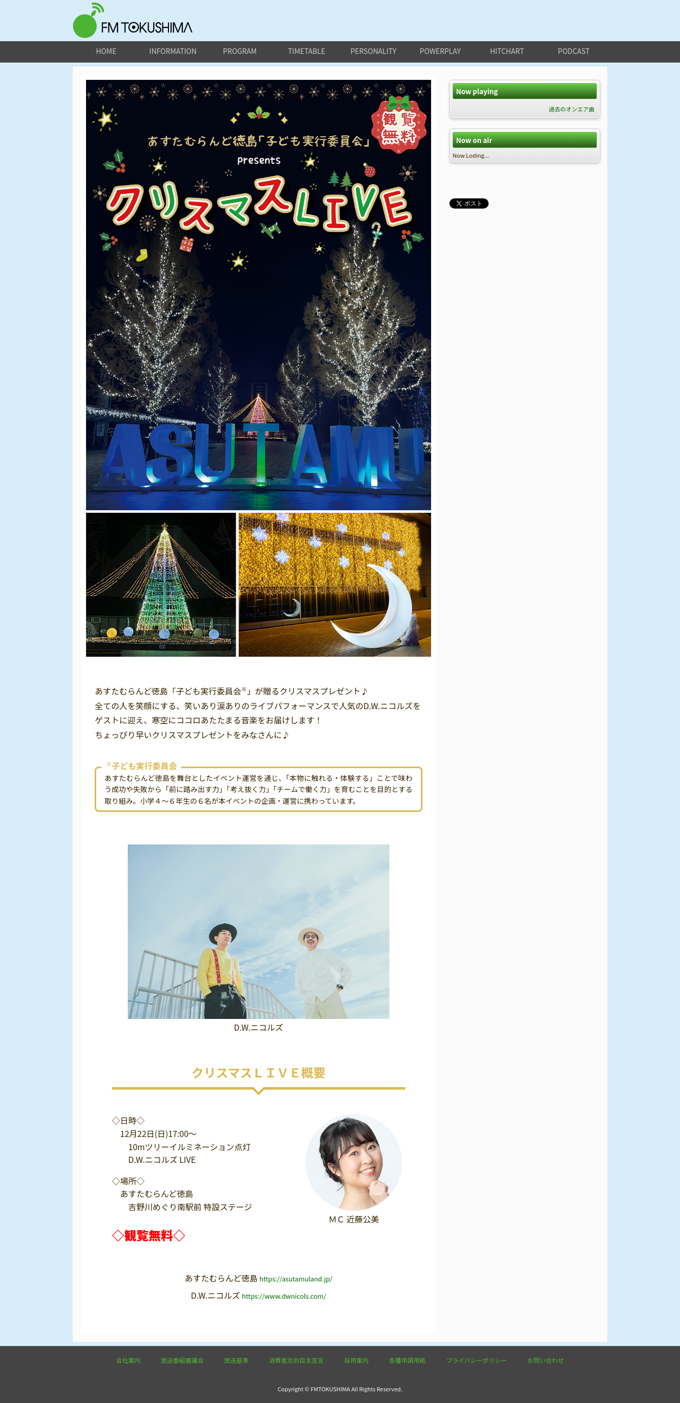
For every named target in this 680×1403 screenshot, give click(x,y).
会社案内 (128, 1360)
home (106, 51)
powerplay (440, 51)
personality (373, 51)
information (172, 51)
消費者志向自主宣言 (296, 1360)
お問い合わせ (545, 1360)
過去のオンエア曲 (571, 109)
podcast (574, 51)
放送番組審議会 (182, 1360)
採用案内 (356, 1360)
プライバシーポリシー (476, 1360)
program (240, 51)
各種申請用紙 (407, 1360)
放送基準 (236, 1360)
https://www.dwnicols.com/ (284, 1296)
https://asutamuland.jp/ (296, 1278)
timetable (306, 51)
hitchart (507, 51)
